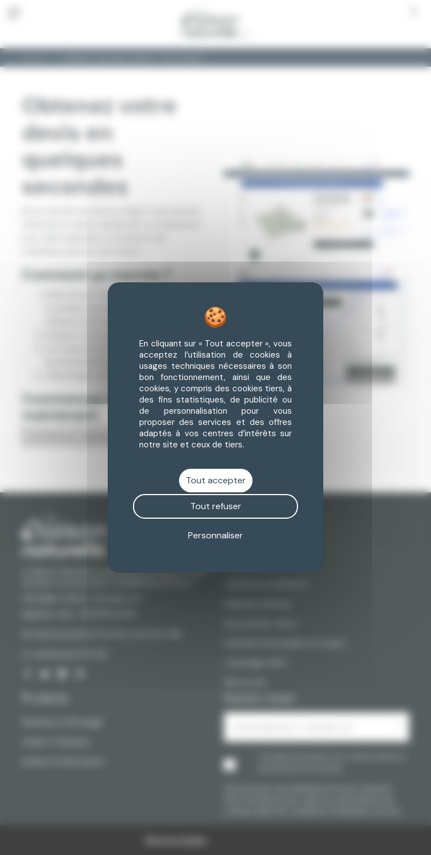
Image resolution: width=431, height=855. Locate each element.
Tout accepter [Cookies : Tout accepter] (216, 480)
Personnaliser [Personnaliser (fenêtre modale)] (215, 535)
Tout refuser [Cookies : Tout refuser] (215, 506)
